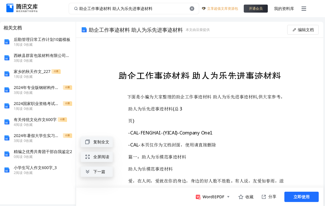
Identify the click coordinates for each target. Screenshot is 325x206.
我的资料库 (284, 8)
